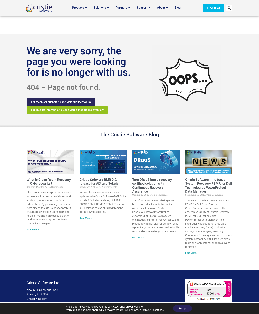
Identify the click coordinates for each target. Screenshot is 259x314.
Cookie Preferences (133, 293)
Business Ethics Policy (163, 293)
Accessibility (107, 293)
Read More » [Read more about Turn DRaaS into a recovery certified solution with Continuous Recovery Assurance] (138, 220)
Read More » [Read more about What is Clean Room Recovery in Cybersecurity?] (33, 212)
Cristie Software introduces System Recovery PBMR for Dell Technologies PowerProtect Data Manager (208, 168)
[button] (229, 8)
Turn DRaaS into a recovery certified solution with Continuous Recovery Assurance (152, 168)
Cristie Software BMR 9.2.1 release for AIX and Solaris (99, 164)
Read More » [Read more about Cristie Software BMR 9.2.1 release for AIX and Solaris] (86, 200)
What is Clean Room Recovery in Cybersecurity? (49, 164)
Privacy (67, 293)
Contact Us (189, 293)
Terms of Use (85, 293)
